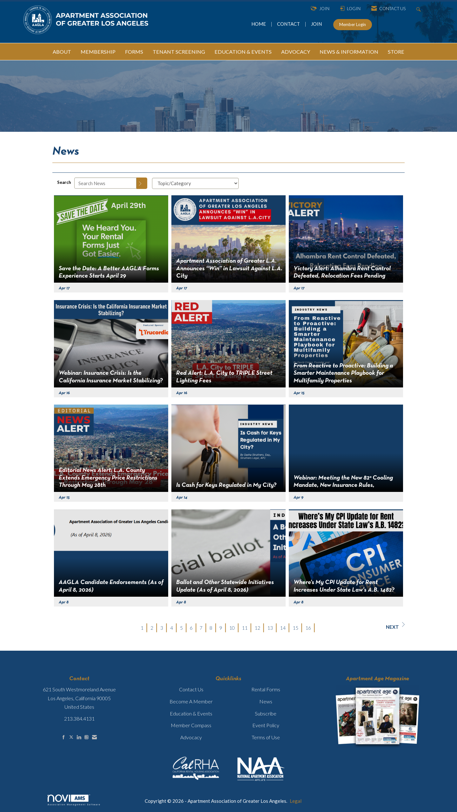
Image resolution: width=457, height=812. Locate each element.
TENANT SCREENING (179, 52)
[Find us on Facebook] (63, 737)
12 (257, 628)
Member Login (352, 24)
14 (283, 628)
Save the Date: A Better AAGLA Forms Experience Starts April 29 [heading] (109, 272)
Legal (295, 801)
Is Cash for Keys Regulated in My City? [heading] (226, 485)
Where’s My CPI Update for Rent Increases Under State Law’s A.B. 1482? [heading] (344, 586)
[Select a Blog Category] (195, 183)
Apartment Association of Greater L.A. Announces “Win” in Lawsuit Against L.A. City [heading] (229, 268)
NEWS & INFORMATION (349, 52)
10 (232, 628)
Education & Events (191, 713)
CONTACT (289, 24)
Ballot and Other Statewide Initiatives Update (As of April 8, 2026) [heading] (225, 586)
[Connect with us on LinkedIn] (79, 737)
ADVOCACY (295, 52)
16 (308, 628)
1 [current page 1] (142, 628)
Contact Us (191, 689)
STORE (396, 52)
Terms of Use (266, 737)
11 (245, 628)
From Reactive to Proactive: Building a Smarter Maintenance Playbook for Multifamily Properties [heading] (343, 373)
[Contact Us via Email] (94, 737)
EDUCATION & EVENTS (243, 52)
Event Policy (265, 725)
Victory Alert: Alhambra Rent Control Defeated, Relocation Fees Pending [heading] (342, 272)
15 (295, 628)
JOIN (316, 24)
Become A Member (191, 701)
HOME (259, 24)
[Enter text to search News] (105, 183)
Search (64, 182)
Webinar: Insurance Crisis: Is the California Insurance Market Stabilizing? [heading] (111, 376)
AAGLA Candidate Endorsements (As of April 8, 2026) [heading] (111, 586)
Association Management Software (74, 800)
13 (270, 628)
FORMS (134, 52)
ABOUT (62, 52)
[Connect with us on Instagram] (86, 737)
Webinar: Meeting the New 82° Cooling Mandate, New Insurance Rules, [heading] (343, 481)
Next (395, 626)
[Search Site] (419, 8)
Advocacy (191, 737)
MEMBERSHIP (98, 52)
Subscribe (265, 713)
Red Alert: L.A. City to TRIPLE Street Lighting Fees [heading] (224, 376)
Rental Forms (265, 689)
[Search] (141, 183)
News (265, 701)
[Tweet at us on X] (71, 737)
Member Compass (191, 725)
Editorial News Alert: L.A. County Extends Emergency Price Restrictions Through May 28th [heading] (108, 477)
